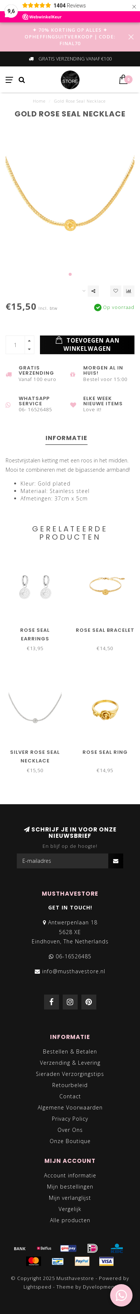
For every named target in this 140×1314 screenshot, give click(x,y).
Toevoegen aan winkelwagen (87, 344)
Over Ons (70, 1129)
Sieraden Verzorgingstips (70, 1073)
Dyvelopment (99, 1287)
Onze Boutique (70, 1141)
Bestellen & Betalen (70, 1051)
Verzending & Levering (70, 1062)
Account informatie (70, 1175)
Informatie (66, 438)
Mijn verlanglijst (70, 1197)
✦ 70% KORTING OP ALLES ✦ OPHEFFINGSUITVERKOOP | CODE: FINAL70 (70, 37)
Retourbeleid (70, 1085)
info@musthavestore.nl (73, 971)
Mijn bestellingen (70, 1186)
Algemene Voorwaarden (70, 1107)
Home (39, 101)
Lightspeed (38, 1287)
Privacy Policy (70, 1118)
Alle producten (70, 1220)
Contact (70, 1096)
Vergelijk (70, 1208)
